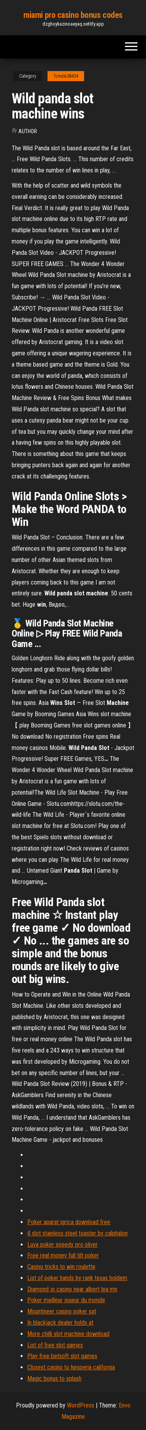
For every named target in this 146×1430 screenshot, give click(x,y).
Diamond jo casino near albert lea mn (72, 1289)
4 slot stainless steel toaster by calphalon (77, 1233)
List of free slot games (55, 1345)
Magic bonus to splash (54, 1378)
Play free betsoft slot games (62, 1356)
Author (27, 131)
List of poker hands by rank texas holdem (77, 1278)
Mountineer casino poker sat (61, 1311)
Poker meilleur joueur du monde (66, 1300)
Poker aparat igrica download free (68, 1222)
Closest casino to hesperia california (71, 1367)
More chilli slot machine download (68, 1334)
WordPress (80, 1405)
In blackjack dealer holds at (60, 1322)
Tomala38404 (65, 76)
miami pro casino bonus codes (73, 15)
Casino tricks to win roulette (61, 1266)
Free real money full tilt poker (63, 1255)
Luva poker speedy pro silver (62, 1244)
